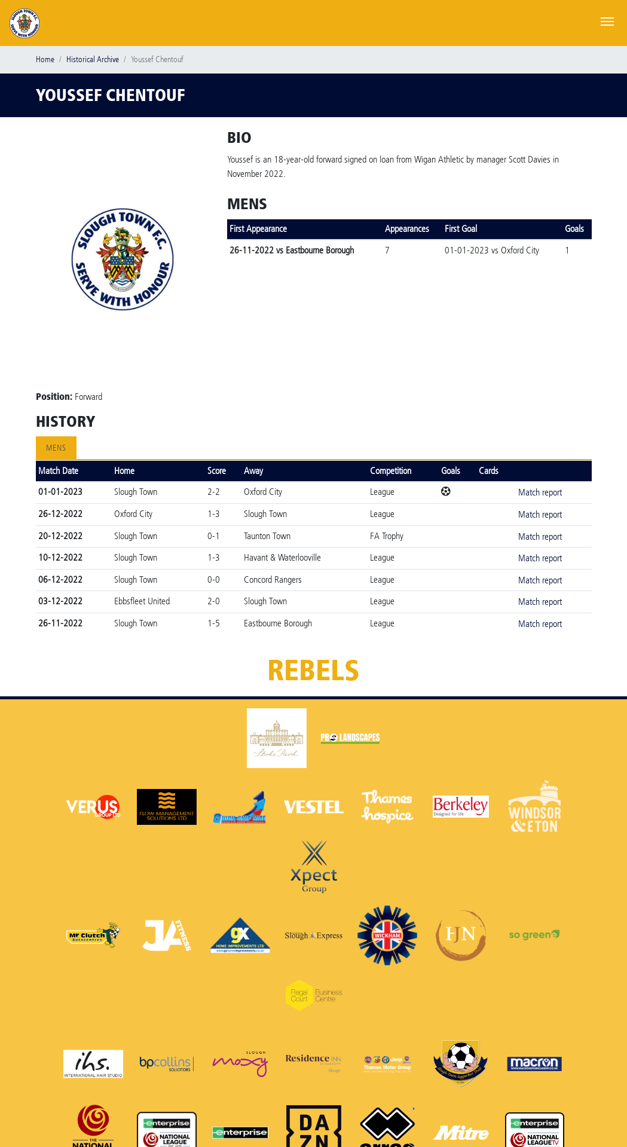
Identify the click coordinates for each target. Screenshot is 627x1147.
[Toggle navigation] (607, 20)
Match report (540, 492)
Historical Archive (92, 59)
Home (45, 59)
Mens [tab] (56, 448)
